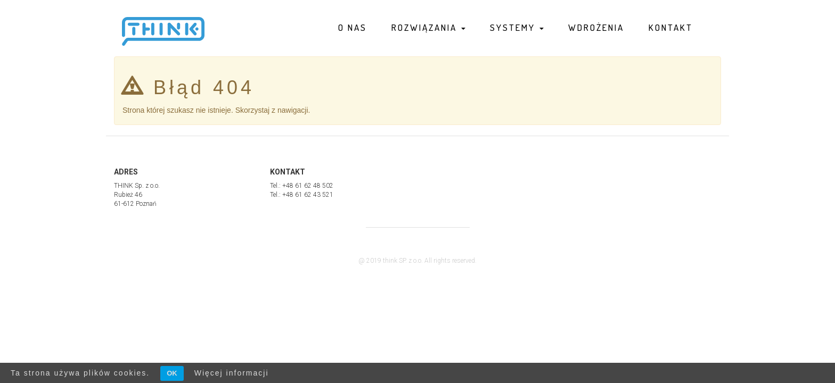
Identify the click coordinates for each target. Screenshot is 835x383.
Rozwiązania (428, 27)
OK (172, 373)
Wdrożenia (596, 27)
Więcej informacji (231, 373)
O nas (352, 27)
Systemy (517, 27)
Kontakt (671, 27)
